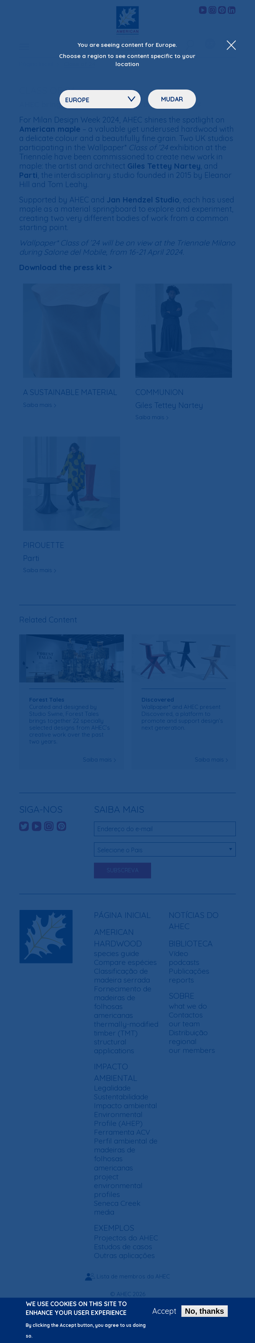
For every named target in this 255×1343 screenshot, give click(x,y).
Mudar (172, 99)
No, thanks (204, 1314)
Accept (164, 1314)
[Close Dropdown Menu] (231, 46)
